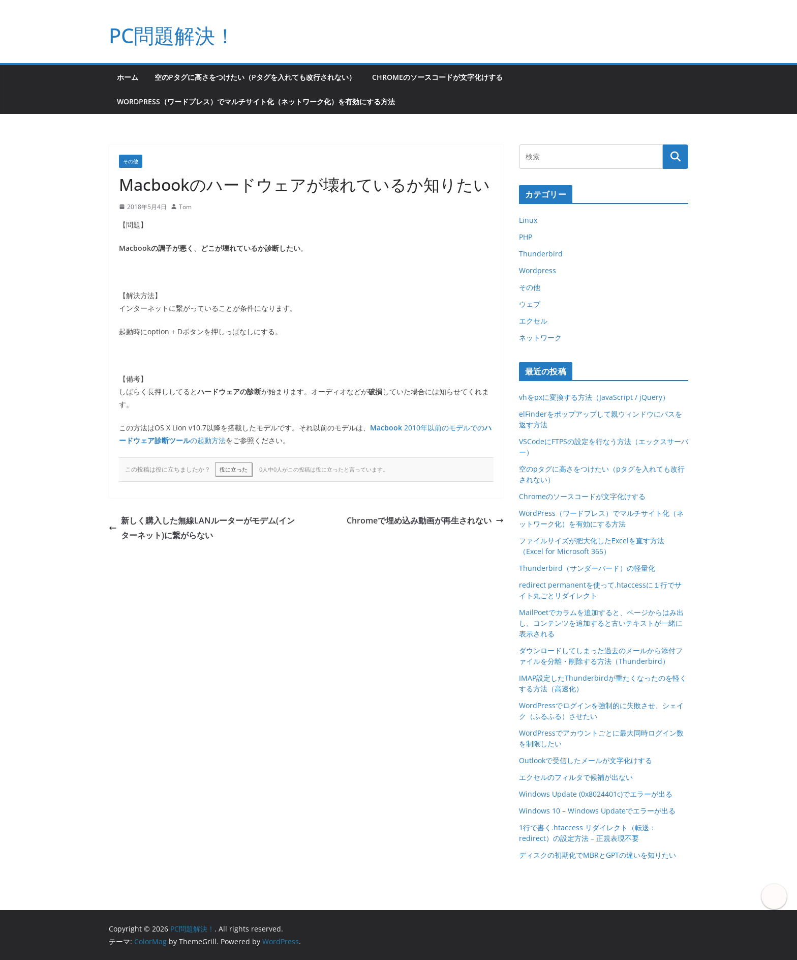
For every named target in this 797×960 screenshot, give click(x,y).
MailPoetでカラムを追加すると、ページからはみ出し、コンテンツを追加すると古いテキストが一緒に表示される (601, 622)
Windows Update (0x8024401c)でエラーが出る (595, 794)
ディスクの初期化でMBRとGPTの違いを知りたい (597, 855)
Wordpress (537, 270)
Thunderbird (541, 253)
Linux (528, 220)
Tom (185, 206)
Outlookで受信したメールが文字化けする (585, 760)
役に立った (234, 469)
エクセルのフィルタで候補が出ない (576, 777)
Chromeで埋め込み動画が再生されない (425, 520)
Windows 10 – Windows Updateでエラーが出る (597, 811)
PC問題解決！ (172, 35)
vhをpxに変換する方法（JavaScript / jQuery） (594, 397)
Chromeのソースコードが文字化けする (437, 77)
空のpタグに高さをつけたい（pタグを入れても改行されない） (255, 77)
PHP (525, 237)
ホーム (127, 77)
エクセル (533, 321)
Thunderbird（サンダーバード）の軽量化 (587, 568)
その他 (130, 161)
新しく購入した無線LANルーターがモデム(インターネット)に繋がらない (202, 528)
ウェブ (529, 304)
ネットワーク (540, 337)
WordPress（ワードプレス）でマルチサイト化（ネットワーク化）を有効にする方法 (256, 101)
